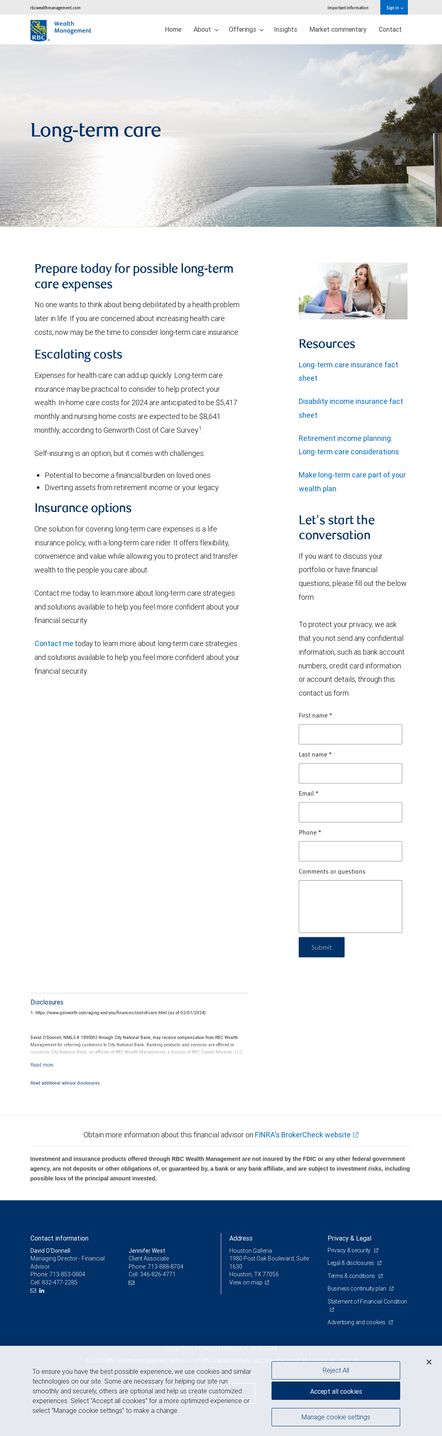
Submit (321, 947)
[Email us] (34, 1291)
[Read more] (42, 1065)
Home (173, 29)
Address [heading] (240, 1238)
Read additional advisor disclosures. (65, 1083)
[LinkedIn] (42, 1291)
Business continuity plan (357, 1288)
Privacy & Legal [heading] (349, 1238)
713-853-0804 (67, 1274)
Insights (285, 29)
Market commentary (338, 29)
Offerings (246, 29)
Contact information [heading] (59, 1238)
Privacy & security (350, 1250)
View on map (246, 1282)
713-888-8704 (165, 1266)
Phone (310, 833)
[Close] (429, 1362)
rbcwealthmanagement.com (55, 7)
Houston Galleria (250, 1250)
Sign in (394, 7)
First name (315, 716)
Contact (390, 29)
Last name (315, 755)
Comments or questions (332, 872)
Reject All (336, 1370)
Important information (348, 7)
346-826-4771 (158, 1274)
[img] (221, 135)
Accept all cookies (336, 1391)
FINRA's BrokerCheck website (303, 1134)
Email (309, 794)
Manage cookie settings (336, 1417)
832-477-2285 (60, 1282)
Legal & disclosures (351, 1263)
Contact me (54, 643)
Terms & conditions (352, 1276)
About (206, 29)
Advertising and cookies (357, 1322)
